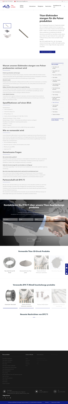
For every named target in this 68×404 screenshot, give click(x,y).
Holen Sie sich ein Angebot (47, 51)
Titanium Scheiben (56, 114)
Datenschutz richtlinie (55, 402)
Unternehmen (32, 6)
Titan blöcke (54, 111)
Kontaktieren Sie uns (57, 6)
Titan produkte (13, 6)
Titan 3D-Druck (55, 102)
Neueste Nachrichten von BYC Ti (34, 314)
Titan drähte (54, 77)
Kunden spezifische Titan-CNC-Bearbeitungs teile (56, 98)
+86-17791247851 (9, 1)
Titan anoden (55, 109)
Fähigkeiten (40, 6)
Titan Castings (55, 94)
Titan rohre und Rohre (56, 74)
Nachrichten (48, 6)
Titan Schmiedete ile (56, 92)
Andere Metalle (21, 6)
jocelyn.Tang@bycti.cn (23, 1)
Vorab (34, 239)
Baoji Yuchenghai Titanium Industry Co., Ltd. (23, 402)
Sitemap (47, 402)
